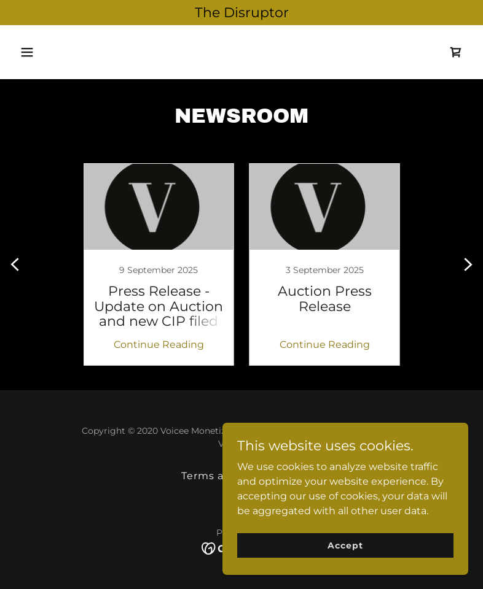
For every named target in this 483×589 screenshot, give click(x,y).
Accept (345, 544)
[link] (456, 52)
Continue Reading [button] (159, 344)
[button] (49, 52)
